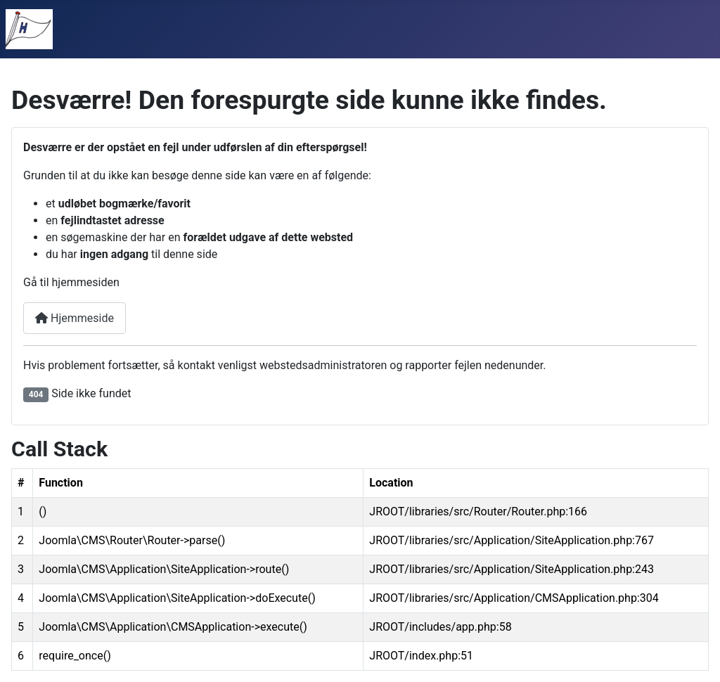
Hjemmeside (74, 318)
